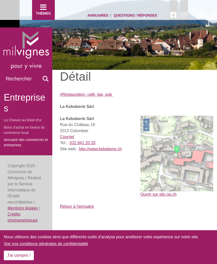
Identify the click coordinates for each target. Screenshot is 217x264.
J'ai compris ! (19, 255)
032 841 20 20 (82, 143)
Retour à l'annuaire (77, 206)
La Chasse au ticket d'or (23, 120)
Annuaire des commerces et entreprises (26, 142)
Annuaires (97, 15)
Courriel (67, 137)
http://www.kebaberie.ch (100, 149)
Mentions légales (23, 208)
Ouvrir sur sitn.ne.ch (158, 194)
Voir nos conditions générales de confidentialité (46, 244)
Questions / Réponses (135, 15)
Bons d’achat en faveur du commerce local (24, 130)
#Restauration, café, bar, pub (86, 94)
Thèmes (43, 9)
